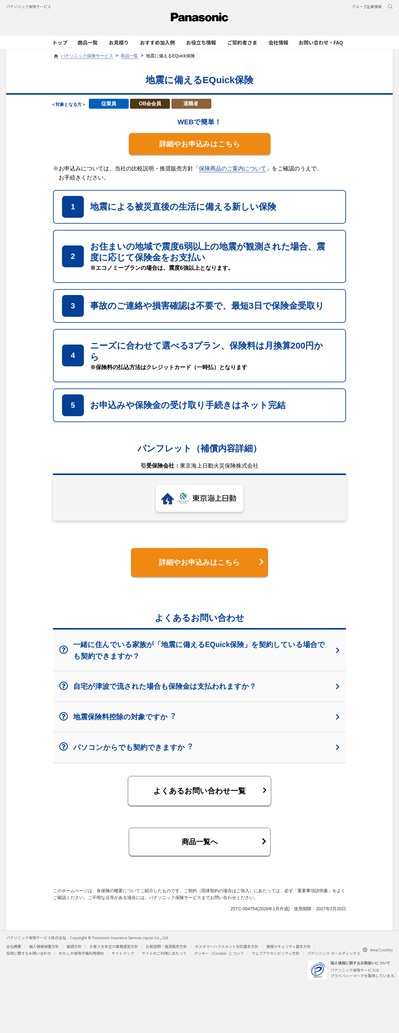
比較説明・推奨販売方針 (166, 950)
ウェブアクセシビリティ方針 (276, 956)
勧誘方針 (74, 950)
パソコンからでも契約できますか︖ (199, 749)
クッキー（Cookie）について (219, 956)
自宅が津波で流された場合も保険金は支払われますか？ (199, 688)
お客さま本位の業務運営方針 (113, 950)
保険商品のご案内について (232, 169)
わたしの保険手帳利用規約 (81, 956)
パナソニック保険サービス (28, 6)
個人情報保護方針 (44, 950)
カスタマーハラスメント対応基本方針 (226, 950)
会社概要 (13, 950)
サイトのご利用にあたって (164, 956)
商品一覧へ (223, 844)
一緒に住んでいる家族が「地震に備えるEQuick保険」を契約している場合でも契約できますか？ (199, 652)
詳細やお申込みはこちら (199, 144)
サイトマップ (123, 956)
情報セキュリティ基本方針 (288, 950)
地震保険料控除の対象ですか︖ (199, 718)
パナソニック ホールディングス (333, 956)
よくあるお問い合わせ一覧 (210, 793)
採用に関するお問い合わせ (28, 956)
